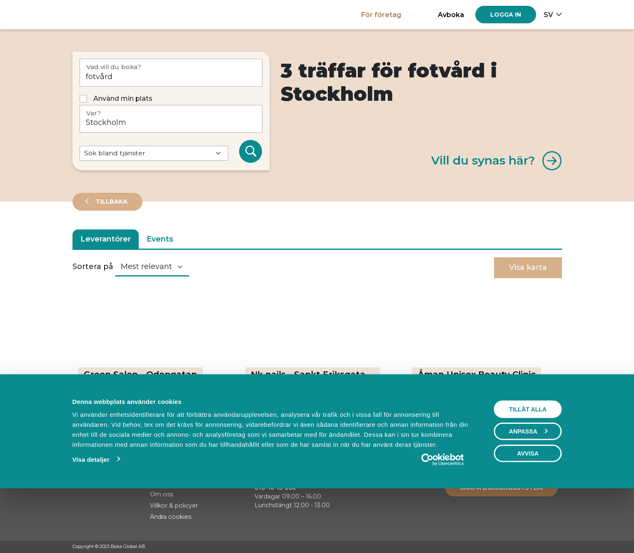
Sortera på (92, 266)
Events (160, 239)
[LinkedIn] (558, 547)
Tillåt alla (528, 466)
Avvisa (528, 510)
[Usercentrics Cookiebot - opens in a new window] (442, 517)
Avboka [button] (451, 14)
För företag (381, 14)
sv (548, 14)
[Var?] (171, 118)
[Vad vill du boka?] (171, 72)
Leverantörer (105, 239)
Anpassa (528, 488)
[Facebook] (526, 547)
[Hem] (101, 14)
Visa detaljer (91, 516)
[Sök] (250, 151)
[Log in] (505, 14)
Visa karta (528, 267)
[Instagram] (542, 547)
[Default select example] (154, 153)
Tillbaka (110, 201)
